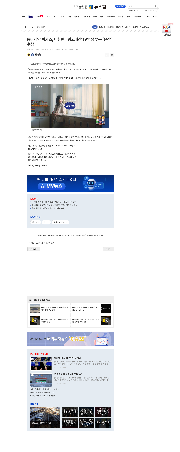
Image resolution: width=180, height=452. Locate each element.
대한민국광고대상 (60, 222)
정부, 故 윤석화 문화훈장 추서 (42, 392)
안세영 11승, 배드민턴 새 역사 (67, 358)
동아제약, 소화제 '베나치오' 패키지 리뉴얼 (48, 208)
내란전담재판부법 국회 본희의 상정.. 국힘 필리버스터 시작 (103, 412)
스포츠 (147, 16)
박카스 (46, 222)
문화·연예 (137, 16)
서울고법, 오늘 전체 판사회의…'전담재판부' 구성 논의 (86, 412)
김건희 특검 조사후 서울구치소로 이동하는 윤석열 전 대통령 (86, 423)
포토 (48, 16)
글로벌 (77, 16)
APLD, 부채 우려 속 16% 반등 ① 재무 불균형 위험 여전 (85, 308)
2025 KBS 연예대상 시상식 (103, 423)
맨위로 (108, 249)
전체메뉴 (23, 16)
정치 (55, 16)
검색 (156, 6)
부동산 (120, 16)
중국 (95, 16)
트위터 (36, 54)
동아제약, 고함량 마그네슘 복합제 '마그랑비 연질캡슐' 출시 (54, 205)
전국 (128, 16)
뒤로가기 (34, 249)
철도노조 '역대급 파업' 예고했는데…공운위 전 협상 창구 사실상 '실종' (124, 27)
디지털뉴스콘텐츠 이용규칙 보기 (41, 243)
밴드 (39, 54)
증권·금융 (111, 16)
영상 (39, 16)
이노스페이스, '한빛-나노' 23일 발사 (45, 389)
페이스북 (32, 54)
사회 (69, 16)
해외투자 (86, 16)
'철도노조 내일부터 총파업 (41, 423)
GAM (155, 16)
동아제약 (35, 222)
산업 (102, 16)
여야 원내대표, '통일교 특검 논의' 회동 (70, 412)
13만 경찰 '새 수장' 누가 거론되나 (44, 395)
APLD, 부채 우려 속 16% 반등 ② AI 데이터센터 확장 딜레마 (54, 308)
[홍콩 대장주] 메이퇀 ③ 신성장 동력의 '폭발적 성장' (54, 320)
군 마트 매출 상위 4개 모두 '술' (68, 374)
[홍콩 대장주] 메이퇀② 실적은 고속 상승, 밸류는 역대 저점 (85, 320)
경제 (62, 16)
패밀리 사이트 (149, 10)
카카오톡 (28, 54)
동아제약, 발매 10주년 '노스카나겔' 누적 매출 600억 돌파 (54, 202)
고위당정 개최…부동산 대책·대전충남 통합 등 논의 (70, 423)
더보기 (156, 27)
